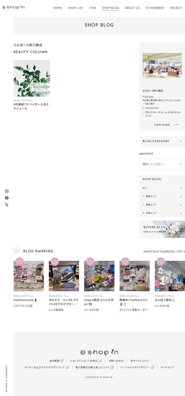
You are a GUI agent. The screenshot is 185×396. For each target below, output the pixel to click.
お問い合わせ (116, 360)
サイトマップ (167, 367)
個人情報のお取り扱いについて (92, 367)
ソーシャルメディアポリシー (135, 367)
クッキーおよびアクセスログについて (44, 367)
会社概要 (54, 360)
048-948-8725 (152, 107)
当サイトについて (139, 360)
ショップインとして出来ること (86, 360)
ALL (145, 188)
